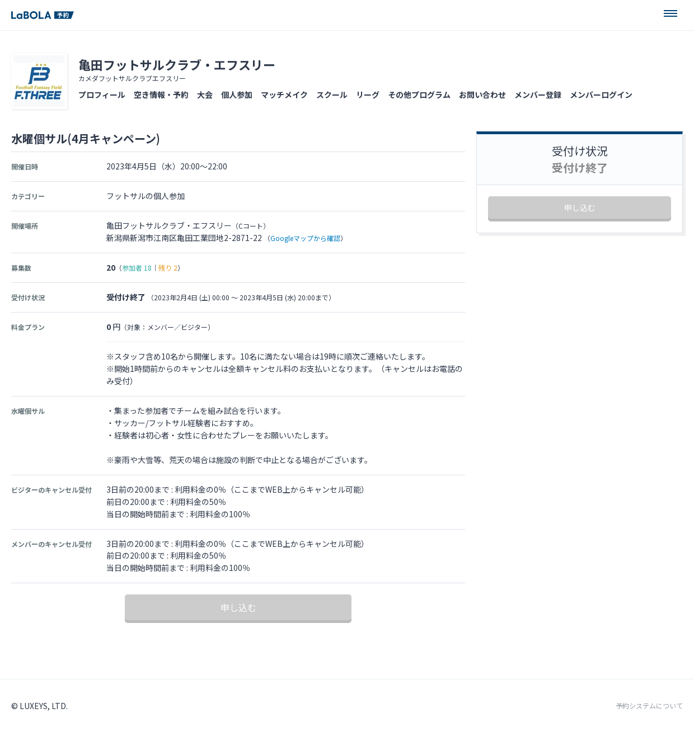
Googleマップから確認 (305, 238)
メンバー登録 (537, 94)
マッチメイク (284, 94)
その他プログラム (419, 94)
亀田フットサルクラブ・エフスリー (176, 64)
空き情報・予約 (161, 94)
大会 (205, 94)
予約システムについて (649, 706)
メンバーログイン (601, 94)
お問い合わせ (482, 94)
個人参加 (236, 94)
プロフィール (101, 94)
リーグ (367, 94)
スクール (332, 94)
